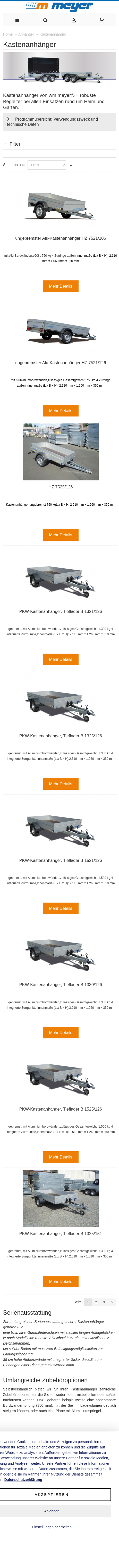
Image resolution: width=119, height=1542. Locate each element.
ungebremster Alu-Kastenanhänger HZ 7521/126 (60, 362)
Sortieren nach (15, 165)
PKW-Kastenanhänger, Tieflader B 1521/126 (60, 860)
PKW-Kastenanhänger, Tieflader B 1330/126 (60, 984)
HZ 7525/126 (60, 487)
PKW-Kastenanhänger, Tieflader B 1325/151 (60, 1233)
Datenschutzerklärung (23, 1480)
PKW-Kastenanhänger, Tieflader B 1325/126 (60, 736)
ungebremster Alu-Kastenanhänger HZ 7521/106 (60, 238)
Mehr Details (60, 286)
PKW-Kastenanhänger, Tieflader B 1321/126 (60, 611)
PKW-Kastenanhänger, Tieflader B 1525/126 (60, 1109)
